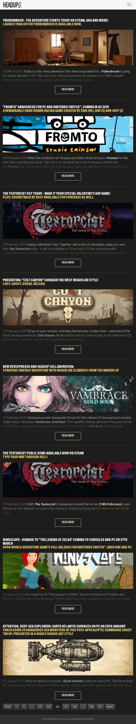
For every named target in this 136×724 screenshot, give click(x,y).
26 (74, 706)
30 (91, 706)
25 (66, 706)
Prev (8, 706)
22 (40, 706)
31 (100, 706)
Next (110, 706)
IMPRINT (90, 719)
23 (48, 706)
